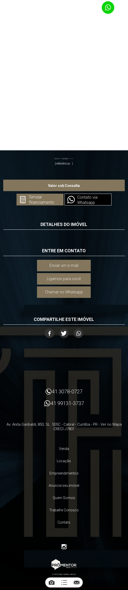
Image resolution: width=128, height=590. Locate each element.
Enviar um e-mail (64, 265)
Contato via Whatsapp (87, 200)
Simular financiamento (41, 200)
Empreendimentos (64, 473)
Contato (64, 522)
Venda (64, 449)
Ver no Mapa (111, 424)
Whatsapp (78, 333)
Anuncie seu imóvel (64, 486)
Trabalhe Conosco (64, 510)
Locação (64, 461)
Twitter (64, 333)
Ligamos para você (64, 278)
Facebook (49, 333)
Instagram (64, 547)
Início (57, 158)
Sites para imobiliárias (64, 574)
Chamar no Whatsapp (64, 292)
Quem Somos (64, 498)
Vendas (65, 158)
